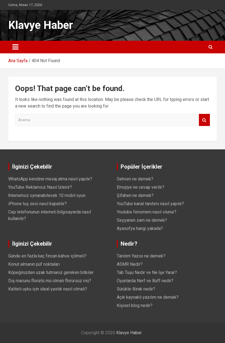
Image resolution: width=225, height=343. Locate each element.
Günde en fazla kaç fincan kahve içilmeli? (47, 256)
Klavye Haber (40, 25)
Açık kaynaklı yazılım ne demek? (148, 297)
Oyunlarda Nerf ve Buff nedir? (145, 280)
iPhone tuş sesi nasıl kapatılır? (37, 203)
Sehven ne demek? (135, 179)
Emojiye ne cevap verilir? (140, 187)
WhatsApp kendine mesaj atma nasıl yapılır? (50, 179)
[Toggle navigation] (15, 47)
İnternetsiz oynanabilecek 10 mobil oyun (46, 195)
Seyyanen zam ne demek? (142, 220)
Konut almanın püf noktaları (34, 264)
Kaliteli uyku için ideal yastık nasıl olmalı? (47, 289)
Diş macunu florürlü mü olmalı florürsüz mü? (49, 280)
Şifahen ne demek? (135, 195)
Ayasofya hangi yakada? (140, 228)
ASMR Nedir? (130, 264)
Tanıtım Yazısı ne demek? (141, 256)
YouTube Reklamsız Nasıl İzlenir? (40, 187)
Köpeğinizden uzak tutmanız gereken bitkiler (51, 272)
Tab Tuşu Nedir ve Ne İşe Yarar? (147, 272)
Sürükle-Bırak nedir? (136, 289)
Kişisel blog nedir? (134, 305)
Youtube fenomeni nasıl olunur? (146, 212)
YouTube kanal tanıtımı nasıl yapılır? (150, 203)
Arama (204, 120)
